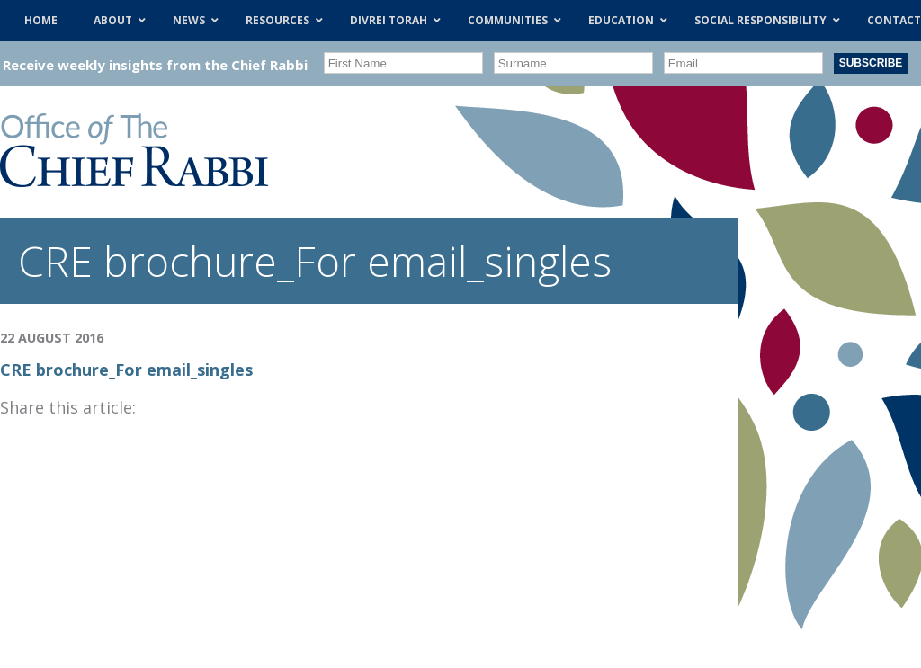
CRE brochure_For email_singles (126, 369)
